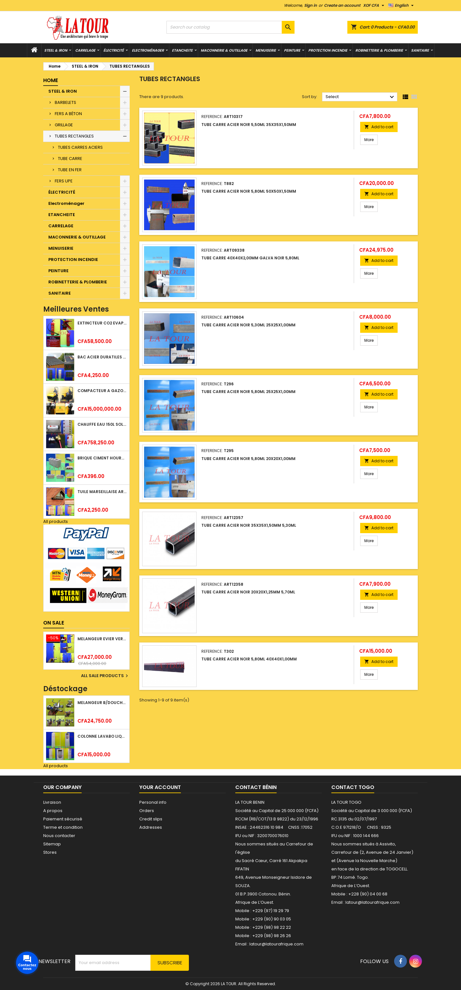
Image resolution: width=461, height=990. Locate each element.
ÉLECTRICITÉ (113, 50)
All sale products (105, 676)
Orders (146, 811)
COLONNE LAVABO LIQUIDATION (102, 736)
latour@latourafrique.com (372, 902)
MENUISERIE (265, 50)
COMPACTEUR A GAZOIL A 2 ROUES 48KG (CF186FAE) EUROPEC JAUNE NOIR (102, 390)
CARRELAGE (85, 50)
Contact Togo (352, 787)
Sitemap (52, 844)
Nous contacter (59, 836)
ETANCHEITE (182, 50)
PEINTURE (292, 50)
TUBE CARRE (70, 158)
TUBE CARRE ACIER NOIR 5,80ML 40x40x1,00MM (249, 659)
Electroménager (148, 50)
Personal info (152, 802)
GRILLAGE (64, 125)
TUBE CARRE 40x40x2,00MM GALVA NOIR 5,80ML (250, 258)
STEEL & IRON (55, 50)
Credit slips (150, 819)
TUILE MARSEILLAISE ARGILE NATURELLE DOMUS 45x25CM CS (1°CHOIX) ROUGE (102, 491)
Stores (50, 852)
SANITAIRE (420, 50)
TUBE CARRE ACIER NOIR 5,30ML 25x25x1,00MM (248, 325)
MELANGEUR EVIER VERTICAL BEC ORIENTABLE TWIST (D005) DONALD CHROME (102, 638)
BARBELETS (65, 102)
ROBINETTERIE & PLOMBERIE (379, 50)
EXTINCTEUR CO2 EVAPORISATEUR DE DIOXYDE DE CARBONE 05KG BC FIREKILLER (102, 323)
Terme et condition (63, 827)
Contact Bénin (256, 787)
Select (361, 97)
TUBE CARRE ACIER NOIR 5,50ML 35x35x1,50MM (248, 124)
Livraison (52, 802)
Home (50, 80)
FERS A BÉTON (68, 114)
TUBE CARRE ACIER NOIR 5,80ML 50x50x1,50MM (248, 191)
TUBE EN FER (70, 170)
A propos (52, 811)
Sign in (310, 5)
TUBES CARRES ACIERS (80, 147)
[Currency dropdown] (374, 5)
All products (55, 521)
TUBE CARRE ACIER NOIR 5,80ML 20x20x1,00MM (248, 458)
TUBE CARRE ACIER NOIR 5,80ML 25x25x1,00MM (248, 391)
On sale (53, 622)
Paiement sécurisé (62, 819)
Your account (160, 787)
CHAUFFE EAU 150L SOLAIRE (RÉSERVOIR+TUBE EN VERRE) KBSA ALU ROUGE (102, 424)
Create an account (342, 5)
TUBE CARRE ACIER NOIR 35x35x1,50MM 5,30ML (248, 525)
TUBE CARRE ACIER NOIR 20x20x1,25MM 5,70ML (248, 592)
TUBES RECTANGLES (74, 136)
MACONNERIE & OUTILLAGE (224, 50)
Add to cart (378, 127)
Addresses (150, 827)
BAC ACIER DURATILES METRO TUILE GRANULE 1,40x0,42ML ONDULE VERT (102, 357)
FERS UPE (64, 181)
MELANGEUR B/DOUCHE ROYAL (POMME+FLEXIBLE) (102, 702)
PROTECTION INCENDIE (327, 50)
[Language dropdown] (401, 5)
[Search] (230, 27)
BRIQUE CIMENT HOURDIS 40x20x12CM (102, 458)
